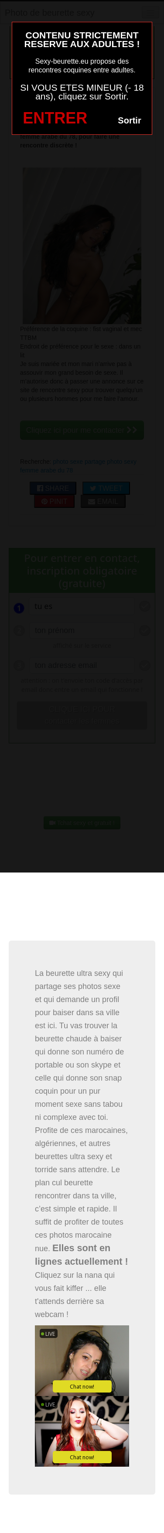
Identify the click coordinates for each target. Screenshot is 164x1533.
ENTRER (55, 118)
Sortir (129, 120)
